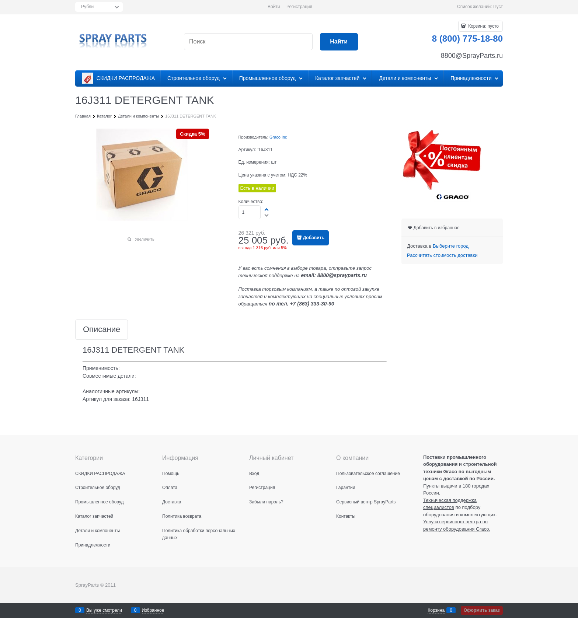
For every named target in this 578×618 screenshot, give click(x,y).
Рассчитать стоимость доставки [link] (442, 255)
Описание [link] (101, 329)
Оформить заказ (482, 610)
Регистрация (299, 6)
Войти (274, 6)
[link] (451, 246)
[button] (266, 209)
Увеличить (144, 239)
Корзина (436, 610)
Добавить (313, 237)
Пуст (498, 6)
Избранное (153, 610)
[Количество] (249, 212)
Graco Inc (278, 137)
